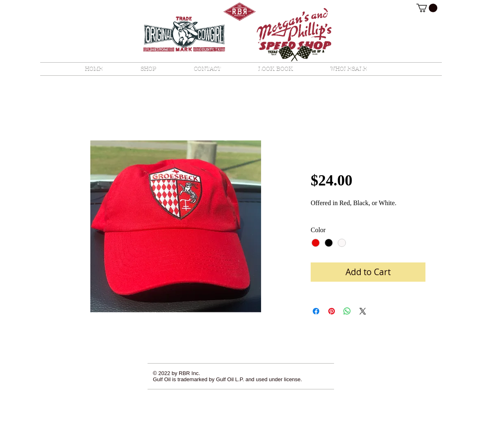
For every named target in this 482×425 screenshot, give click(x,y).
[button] (426, 8)
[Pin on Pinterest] (331, 311)
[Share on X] (363, 311)
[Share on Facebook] (316, 311)
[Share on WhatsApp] (347, 311)
